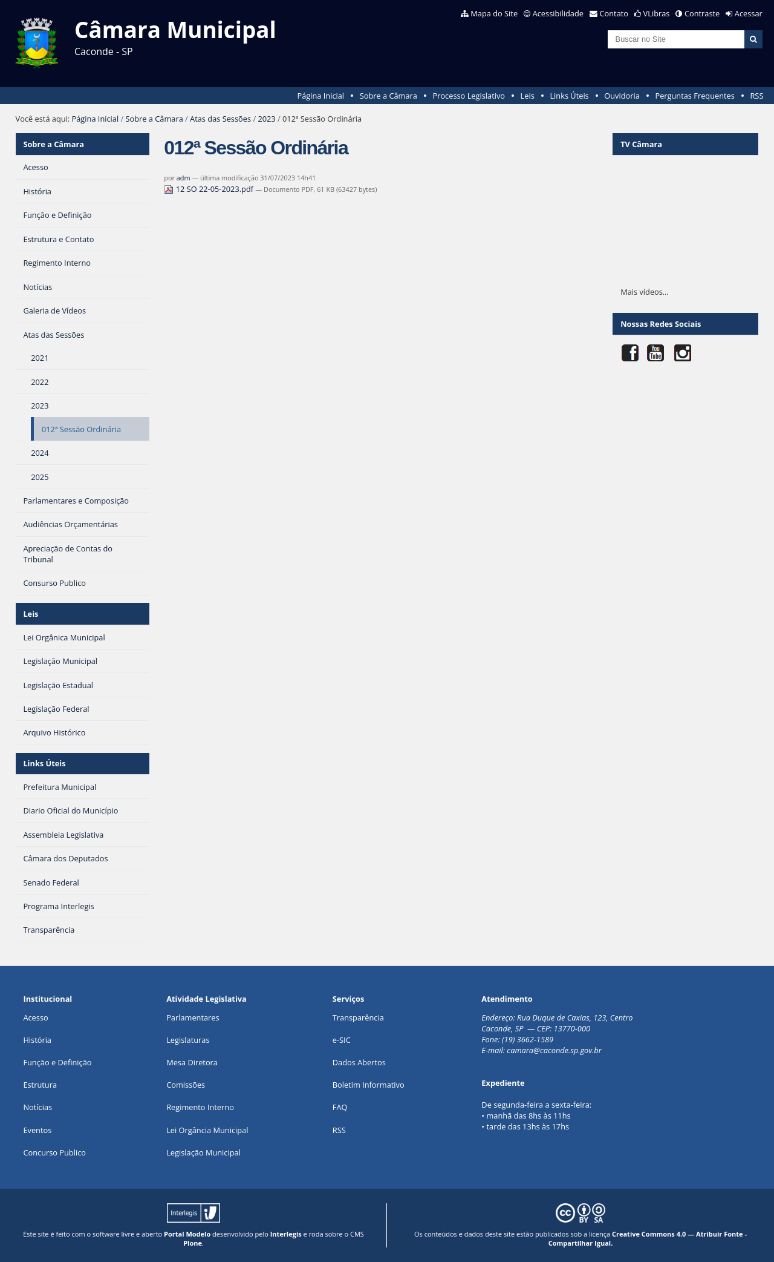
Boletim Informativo (369, 1084)
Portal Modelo (187, 1233)
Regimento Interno (200, 1107)
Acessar (749, 13)
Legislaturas (187, 1039)
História (37, 1039)
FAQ (340, 1107)
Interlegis (286, 1233)
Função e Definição (57, 1062)
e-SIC (342, 1039)
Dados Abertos (359, 1062)
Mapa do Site (494, 13)
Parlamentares (192, 1017)
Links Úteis (569, 95)
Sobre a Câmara (388, 95)
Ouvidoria (622, 95)
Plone (192, 1242)
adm (183, 177)
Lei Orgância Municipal (207, 1130)
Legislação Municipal (203, 1152)
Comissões (185, 1084)
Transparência (358, 1017)
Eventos (37, 1130)
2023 (266, 118)
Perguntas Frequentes (694, 95)
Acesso (35, 1017)
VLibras (656, 13)
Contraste (702, 13)
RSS (756, 95)
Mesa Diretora (192, 1062)
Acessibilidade (558, 13)
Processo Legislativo (468, 95)
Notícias (37, 1107)
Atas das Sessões (220, 118)
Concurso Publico (54, 1152)
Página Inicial (320, 95)
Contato (614, 13)
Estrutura (40, 1084)
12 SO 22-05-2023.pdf (209, 188)
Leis (528, 95)
